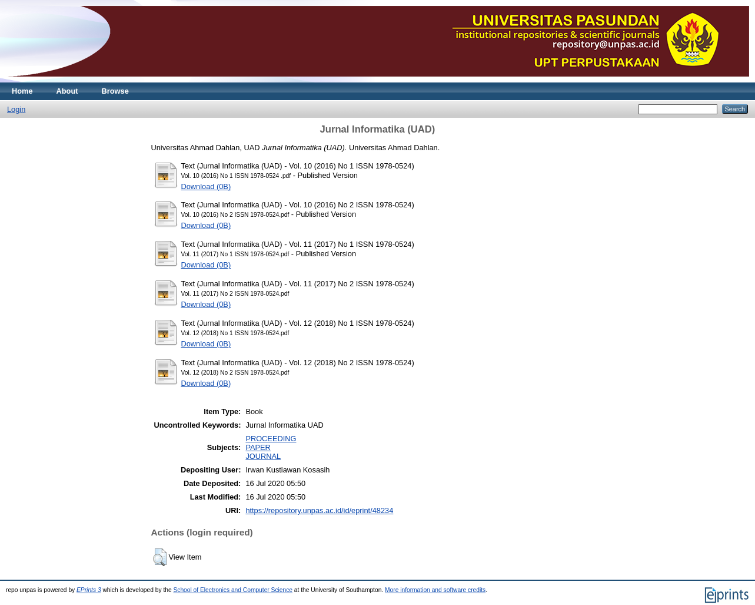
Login (16, 109)
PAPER (257, 447)
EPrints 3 (89, 590)
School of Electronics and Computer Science (232, 590)
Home (22, 91)
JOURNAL (263, 456)
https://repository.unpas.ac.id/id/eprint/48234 (319, 510)
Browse (115, 91)
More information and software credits (435, 590)
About (67, 91)
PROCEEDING (270, 438)
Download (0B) (206, 186)
